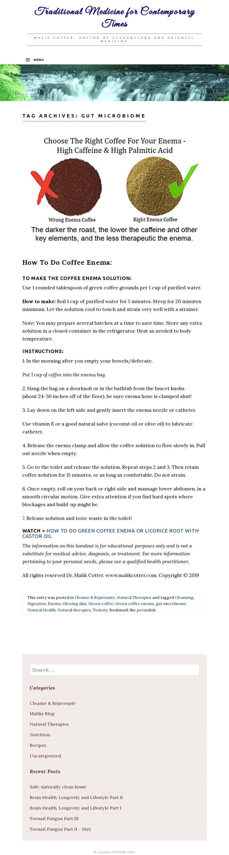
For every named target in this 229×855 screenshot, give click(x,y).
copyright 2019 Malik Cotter (116, 852)
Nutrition (40, 734)
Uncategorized (45, 756)
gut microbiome (171, 603)
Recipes (38, 745)
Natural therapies (74, 609)
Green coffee (100, 603)
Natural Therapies (134, 597)
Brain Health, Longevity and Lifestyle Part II (76, 797)
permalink (146, 609)
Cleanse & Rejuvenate (95, 597)
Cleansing (184, 597)
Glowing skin (74, 603)
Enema (54, 603)
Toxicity (100, 609)
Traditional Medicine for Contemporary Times (114, 18)
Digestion (37, 603)
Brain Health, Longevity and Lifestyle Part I (75, 808)
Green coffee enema (134, 603)
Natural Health (42, 609)
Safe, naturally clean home (58, 787)
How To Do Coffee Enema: (67, 262)
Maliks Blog (42, 713)
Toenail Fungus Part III (54, 818)
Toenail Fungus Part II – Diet (60, 829)
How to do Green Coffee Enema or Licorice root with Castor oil (110, 533)
